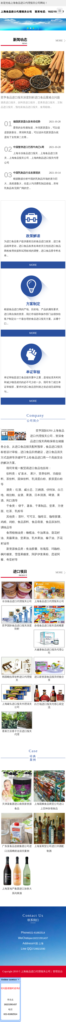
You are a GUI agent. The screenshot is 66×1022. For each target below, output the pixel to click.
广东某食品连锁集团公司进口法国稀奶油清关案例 (16, 832)
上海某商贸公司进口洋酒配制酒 (49, 832)
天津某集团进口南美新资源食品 (16, 790)
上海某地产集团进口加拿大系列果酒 (16, 875)
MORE (59, 40)
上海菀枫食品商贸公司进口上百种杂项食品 (49, 790)
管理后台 (58, 971)
